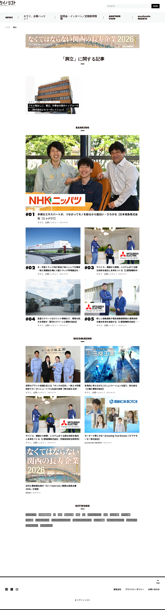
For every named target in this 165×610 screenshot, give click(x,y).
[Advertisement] (82, 549)
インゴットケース (42, 520)
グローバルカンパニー (115, 520)
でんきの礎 (114, 514)
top (158, 582)
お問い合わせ (154, 589)
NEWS (9, 17)
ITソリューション (94, 514)
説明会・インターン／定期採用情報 (78, 17)
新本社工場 (69, 514)
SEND (155, 6)
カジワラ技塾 (99, 520)
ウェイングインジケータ (82, 520)
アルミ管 (29, 520)
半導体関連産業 (45, 514)
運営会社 (117, 589)
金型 (60, 514)
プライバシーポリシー (134, 589)
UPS (105, 514)
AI (54, 514)
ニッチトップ (31, 514)
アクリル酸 (126, 514)
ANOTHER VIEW (115, 17)
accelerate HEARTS (144, 17)
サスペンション (46, 525)
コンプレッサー (32, 525)
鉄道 (78, 514)
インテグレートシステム (61, 520)
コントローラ (132, 520)
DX (84, 514)
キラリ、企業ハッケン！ (35, 17)
